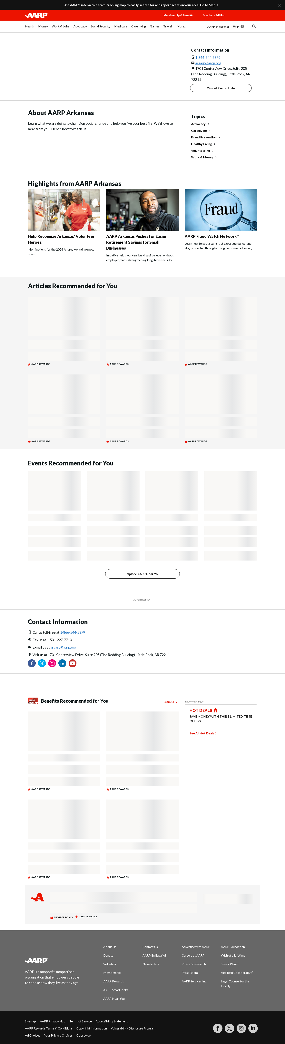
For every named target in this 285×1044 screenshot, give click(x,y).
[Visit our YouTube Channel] (72, 663)
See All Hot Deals (202, 733)
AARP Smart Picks (115, 990)
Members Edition (214, 15)
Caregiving (199, 130)
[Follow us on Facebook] (32, 663)
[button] (246, 19)
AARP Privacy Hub (52, 1021)
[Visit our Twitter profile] (42, 663)
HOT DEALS (201, 710)
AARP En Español (154, 955)
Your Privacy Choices (58, 1035)
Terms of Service (80, 1021)
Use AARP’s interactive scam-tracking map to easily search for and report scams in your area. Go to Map (139, 5)
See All (169, 701)
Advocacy (198, 124)
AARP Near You (114, 998)
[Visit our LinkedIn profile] (62, 663)
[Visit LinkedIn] (253, 1028)
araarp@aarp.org (208, 63)
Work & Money (202, 157)
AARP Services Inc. (194, 981)
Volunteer (109, 964)
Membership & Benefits (178, 15)
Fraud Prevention (204, 137)
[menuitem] (29, 28)
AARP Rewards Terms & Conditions (49, 1028)
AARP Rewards (113, 981)
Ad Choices (32, 1035)
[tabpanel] (233, 26)
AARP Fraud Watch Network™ (212, 236)
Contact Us (150, 947)
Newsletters (150, 964)
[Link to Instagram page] (52, 663)
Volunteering (200, 150)
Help (236, 26)
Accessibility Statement (112, 1021)
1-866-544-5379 (207, 57)
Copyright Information (91, 1028)
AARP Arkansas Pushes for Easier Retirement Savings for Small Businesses (136, 242)
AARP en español (218, 26)
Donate (108, 955)
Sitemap (30, 1021)
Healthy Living (201, 144)
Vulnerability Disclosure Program (133, 1028)
